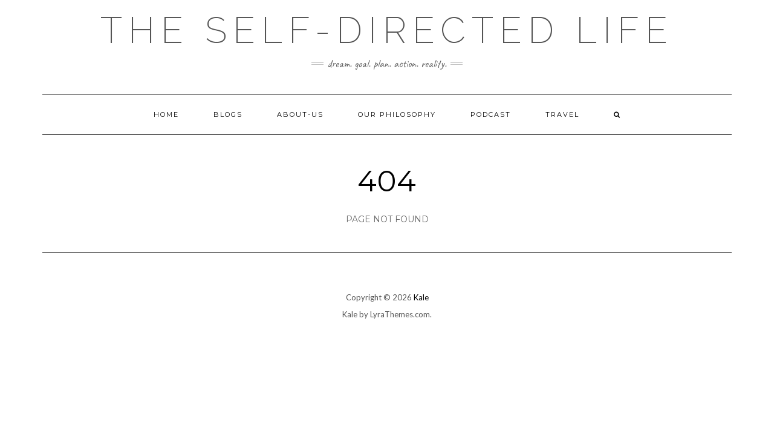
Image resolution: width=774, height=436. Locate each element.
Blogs (227, 114)
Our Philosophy (397, 114)
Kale (421, 297)
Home (166, 114)
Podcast (490, 114)
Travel (562, 114)
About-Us (300, 114)
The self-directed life (387, 30)
